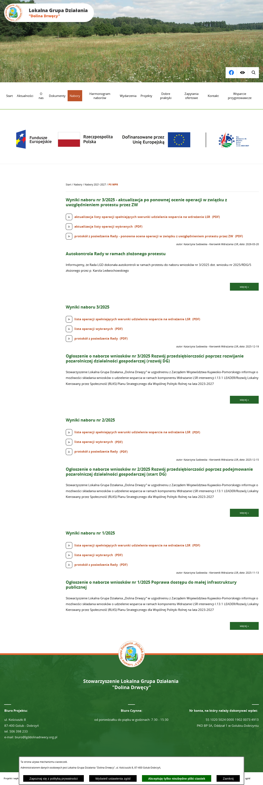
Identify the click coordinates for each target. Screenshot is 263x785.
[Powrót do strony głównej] (68, 184)
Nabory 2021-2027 (95, 184)
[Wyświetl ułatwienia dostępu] (242, 72)
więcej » (244, 286)
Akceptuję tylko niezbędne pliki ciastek (176, 778)
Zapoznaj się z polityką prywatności (53, 778)
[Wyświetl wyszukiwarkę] (231, 72)
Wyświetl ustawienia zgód (112, 778)
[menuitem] (9, 95)
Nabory (78, 184)
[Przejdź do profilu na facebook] (253, 72)
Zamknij (228, 778)
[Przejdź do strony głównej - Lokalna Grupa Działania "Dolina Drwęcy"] (49, 12)
